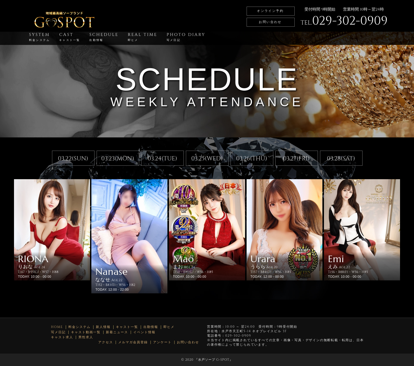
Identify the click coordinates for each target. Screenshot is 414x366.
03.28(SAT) (341, 159)
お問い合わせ (270, 22)
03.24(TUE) (162, 159)
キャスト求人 (62, 337)
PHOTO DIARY (186, 37)
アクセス (105, 342)
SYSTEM (39, 37)
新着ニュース (117, 332)
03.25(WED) (207, 159)
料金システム (79, 327)
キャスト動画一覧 (86, 332)
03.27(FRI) (296, 159)
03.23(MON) (117, 159)
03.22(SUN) (73, 159)
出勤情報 (150, 327)
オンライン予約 (270, 11)
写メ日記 (58, 332)
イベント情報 (144, 332)
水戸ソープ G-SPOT (213, 360)
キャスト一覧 (127, 327)
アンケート (162, 342)
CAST (69, 37)
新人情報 (103, 327)
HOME (57, 327)
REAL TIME (142, 37)
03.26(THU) (251, 159)
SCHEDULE (103, 37)
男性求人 (85, 337)
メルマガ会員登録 (133, 342)
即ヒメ (169, 327)
